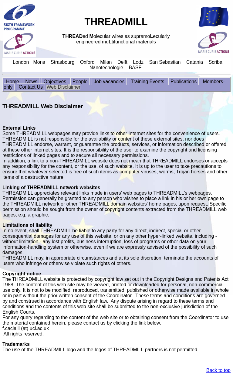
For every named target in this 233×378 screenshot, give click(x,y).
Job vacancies (109, 81)
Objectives (55, 81)
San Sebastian (165, 62)
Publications (184, 81)
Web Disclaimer (63, 87)
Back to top (218, 370)
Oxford (87, 62)
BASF (135, 67)
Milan (106, 62)
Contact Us (31, 87)
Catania (194, 62)
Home (12, 81)
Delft (122, 62)
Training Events (147, 81)
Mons (39, 62)
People (80, 81)
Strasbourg (62, 62)
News (31, 81)
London (21, 62)
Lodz (138, 62)
